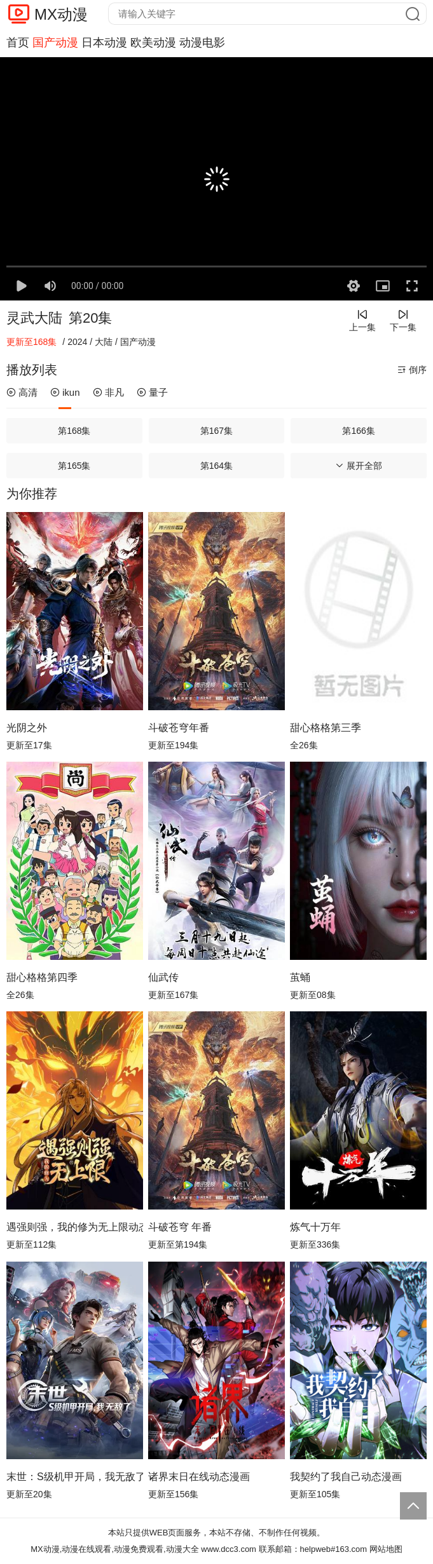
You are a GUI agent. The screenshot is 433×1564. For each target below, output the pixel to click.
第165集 (74, 466)
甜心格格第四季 (42, 977)
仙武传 (163, 977)
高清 (22, 392)
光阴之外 (26, 727)
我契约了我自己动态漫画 (346, 1476)
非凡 (108, 392)
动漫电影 (202, 42)
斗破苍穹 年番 (180, 1227)
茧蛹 (300, 977)
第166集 (358, 431)
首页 (17, 42)
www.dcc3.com (228, 1549)
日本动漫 (104, 42)
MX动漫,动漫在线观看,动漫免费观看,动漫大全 (114, 1549)
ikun (65, 392)
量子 (152, 392)
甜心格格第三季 (325, 727)
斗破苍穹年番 (178, 727)
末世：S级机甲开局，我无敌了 (74, 1476)
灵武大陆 (34, 318)
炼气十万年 (315, 1227)
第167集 (216, 431)
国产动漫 (55, 42)
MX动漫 (61, 14)
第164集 (216, 466)
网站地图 (385, 1549)
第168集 (74, 431)
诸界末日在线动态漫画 (199, 1476)
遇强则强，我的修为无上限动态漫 (74, 1227)
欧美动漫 (153, 42)
